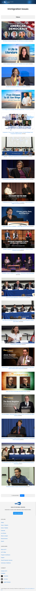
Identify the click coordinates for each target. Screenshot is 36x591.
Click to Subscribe (18, 513)
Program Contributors (5, 554)
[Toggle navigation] (32, 2)
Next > (22, 495)
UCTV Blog (3, 552)
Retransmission (4, 538)
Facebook (6, 576)
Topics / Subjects (4, 525)
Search (2, 541)
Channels (3, 530)
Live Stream (3, 533)
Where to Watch (4, 535)
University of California (6, 562)
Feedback (3, 573)
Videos (2, 522)
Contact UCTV (4, 570)
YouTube (6, 579)
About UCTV (3, 549)
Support (2, 557)
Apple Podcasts (7, 582)
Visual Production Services (6, 560)
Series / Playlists (4, 527)
